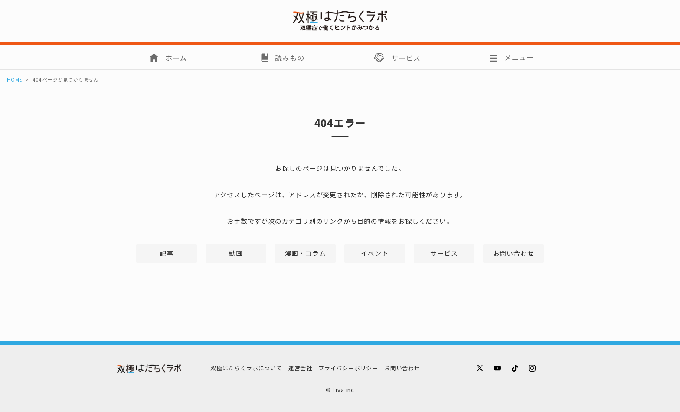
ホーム (176, 57)
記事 (166, 253)
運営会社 (300, 368)
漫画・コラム (305, 253)
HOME (14, 79)
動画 (236, 253)
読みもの (289, 57)
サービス (405, 57)
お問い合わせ (513, 253)
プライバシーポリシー (348, 368)
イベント (374, 253)
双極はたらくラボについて (246, 368)
